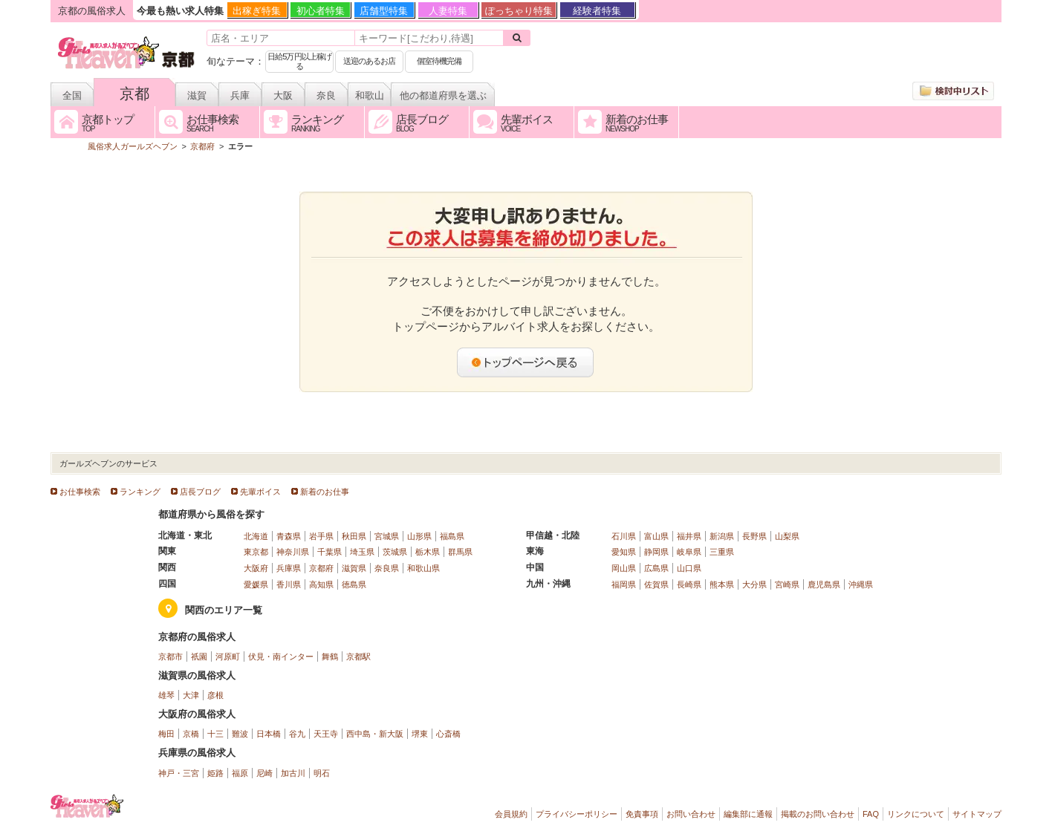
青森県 (288, 536)
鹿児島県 (824, 584)
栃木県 (427, 551)
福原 (240, 773)
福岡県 (623, 584)
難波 (240, 733)
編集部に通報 (748, 813)
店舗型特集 (384, 10)
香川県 (288, 584)
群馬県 (460, 551)
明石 (322, 773)
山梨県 (787, 536)
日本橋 (268, 733)
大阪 (283, 95)
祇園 (199, 656)
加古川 (293, 773)
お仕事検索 (79, 491)
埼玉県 (362, 551)
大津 (191, 695)
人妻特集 (448, 10)
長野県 (754, 536)
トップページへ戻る (526, 362)
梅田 (166, 733)
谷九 (297, 733)
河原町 (227, 656)
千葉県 (329, 551)
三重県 (722, 551)
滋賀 (197, 95)
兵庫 (240, 95)
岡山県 (623, 568)
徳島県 (354, 584)
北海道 (256, 536)
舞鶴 (330, 656)
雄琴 (166, 695)
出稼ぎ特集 (257, 10)
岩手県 (321, 536)
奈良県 (386, 568)
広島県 (656, 568)
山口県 (689, 568)
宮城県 (386, 536)
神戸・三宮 (178, 773)
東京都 (256, 551)
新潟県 (722, 536)
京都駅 (358, 656)
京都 (134, 93)
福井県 (689, 536)
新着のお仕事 (324, 491)
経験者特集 (597, 10)
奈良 (326, 95)
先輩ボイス (260, 491)
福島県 (452, 536)
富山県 (656, 536)
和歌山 (369, 95)
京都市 (170, 656)
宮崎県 (787, 584)
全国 (72, 95)
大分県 (754, 584)
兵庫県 (288, 568)
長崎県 (689, 584)
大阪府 (256, 568)
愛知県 (623, 551)
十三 (215, 733)
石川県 (623, 536)
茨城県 (395, 551)
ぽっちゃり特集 (519, 10)
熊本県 (722, 584)
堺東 (420, 733)
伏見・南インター (281, 656)
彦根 (215, 695)
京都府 (321, 568)
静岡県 (656, 551)
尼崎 (264, 773)
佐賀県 (656, 584)
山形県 (419, 536)
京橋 (191, 733)
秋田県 (354, 536)
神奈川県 (292, 551)
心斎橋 (448, 733)
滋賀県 (354, 568)
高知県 (321, 584)
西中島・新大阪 (374, 733)
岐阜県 (689, 551)
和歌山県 (423, 568)
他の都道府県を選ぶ (443, 95)
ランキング (140, 491)
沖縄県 (860, 584)
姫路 (215, 773)
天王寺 (326, 733)
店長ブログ (200, 491)
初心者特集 (320, 10)
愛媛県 (256, 584)
